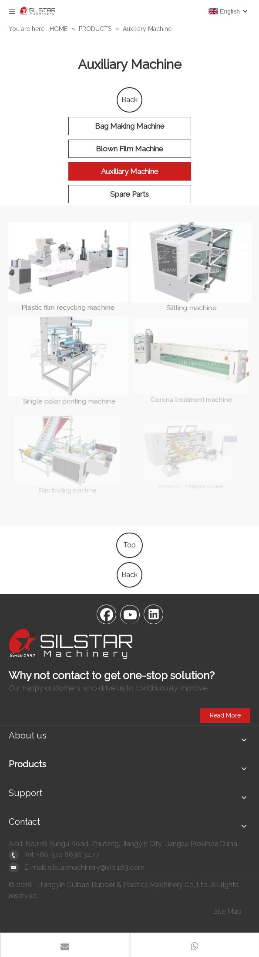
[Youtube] (129, 613)
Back (129, 100)
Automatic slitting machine (190, 479)
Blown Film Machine (129, 148)
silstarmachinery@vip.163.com (96, 867)
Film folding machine (67, 481)
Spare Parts (129, 194)
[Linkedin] (153, 613)
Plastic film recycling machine (68, 307)
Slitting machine (191, 304)
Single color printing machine (68, 394)
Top (129, 545)
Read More (225, 715)
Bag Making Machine (130, 126)
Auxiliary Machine (129, 171)
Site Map (227, 911)
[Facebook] (106, 613)
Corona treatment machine (190, 390)
